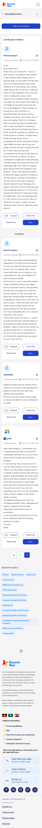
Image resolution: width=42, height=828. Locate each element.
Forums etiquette (14, 739)
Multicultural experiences (13, 585)
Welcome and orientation (13, 628)
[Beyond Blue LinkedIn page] (35, 791)
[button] (6, 215)
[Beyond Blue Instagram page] (20, 791)
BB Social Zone (18, 575)
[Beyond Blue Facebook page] (6, 791)
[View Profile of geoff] (9, 438)
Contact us (7, 807)
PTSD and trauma (10, 590)
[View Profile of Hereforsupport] (10, 55)
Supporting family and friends (14, 615)
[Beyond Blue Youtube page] (13, 791)
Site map (6, 824)
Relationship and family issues (15, 595)
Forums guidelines (14, 726)
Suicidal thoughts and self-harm (15, 610)
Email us (17, 779)
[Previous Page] (13, 555)
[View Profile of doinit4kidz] (8, 375)
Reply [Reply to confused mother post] (30, 222)
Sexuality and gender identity (14, 600)
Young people (8, 633)
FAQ (8, 730)
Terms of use (8, 812)
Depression (31, 575)
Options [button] (38, 14)
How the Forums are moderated (20, 735)
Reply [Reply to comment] (30, 353)
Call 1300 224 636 (21, 759)
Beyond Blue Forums (8, 4)
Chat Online (18, 769)
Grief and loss (8, 580)
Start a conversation (21, 26)
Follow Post (30, 216)
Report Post (11, 222)
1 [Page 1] (20, 555)
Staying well (7, 605)
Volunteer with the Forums (18, 743)
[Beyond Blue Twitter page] (27, 791)
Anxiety (6, 575)
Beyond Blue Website (11, 662)
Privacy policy (8, 818)
